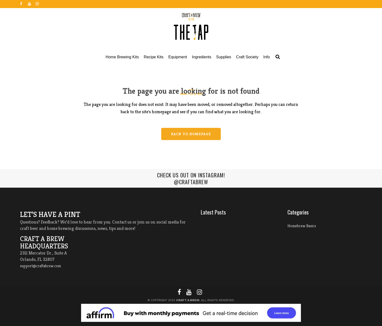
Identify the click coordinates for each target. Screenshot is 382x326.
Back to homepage (191, 134)
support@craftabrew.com (40, 265)
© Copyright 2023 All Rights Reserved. (191, 300)
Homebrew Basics (301, 225)
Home (183, 94)
